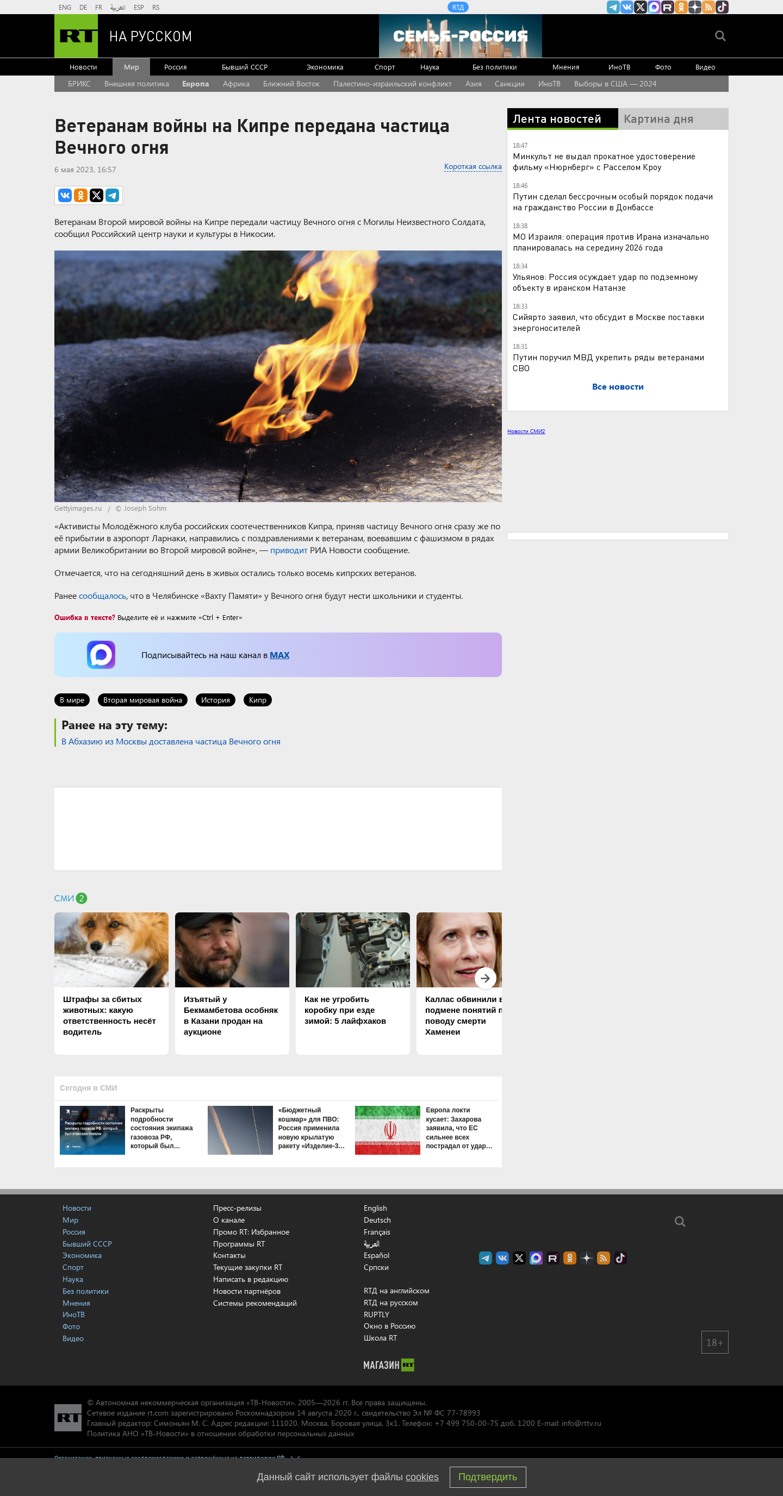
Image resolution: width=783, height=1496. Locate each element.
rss (708, 7)
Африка (236, 83)
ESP (139, 7)
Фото (663, 66)
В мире (72, 699)
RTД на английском (397, 1290)
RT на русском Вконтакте (626, 7)
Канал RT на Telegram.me (613, 7)
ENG (65, 7)
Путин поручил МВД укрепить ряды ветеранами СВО (608, 362)
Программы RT (239, 1243)
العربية (118, 7)
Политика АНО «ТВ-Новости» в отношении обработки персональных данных (220, 1433)
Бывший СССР (245, 66)
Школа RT (380, 1337)
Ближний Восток (291, 83)
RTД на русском (391, 1302)
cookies (422, 1477)
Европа (195, 83)
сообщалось (102, 595)
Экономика (325, 66)
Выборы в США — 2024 (615, 83)
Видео (705, 66)
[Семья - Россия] (460, 36)
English (375, 1208)
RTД (458, 7)
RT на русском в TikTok (722, 7)
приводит (289, 549)
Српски (376, 1267)
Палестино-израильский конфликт (392, 83)
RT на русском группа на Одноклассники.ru (681, 7)
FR (98, 7)
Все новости (618, 386)
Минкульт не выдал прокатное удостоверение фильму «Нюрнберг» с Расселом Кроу (604, 161)
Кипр (257, 699)
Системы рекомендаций (255, 1303)
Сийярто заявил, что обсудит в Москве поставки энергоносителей (608, 322)
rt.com (158, 1412)
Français (377, 1232)
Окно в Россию (389, 1325)
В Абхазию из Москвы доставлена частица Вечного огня (171, 741)
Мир (131, 66)
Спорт (385, 66)
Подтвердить (487, 1477)
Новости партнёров (247, 1291)
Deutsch (377, 1220)
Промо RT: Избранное (251, 1231)
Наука (429, 66)
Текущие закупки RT (247, 1267)
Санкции (510, 83)
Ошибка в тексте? (84, 617)
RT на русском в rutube (667, 7)
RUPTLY (376, 1314)
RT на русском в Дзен (694, 7)
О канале (229, 1220)
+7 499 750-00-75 (466, 1423)
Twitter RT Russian (640, 7)
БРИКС (79, 83)
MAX (279, 654)
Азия (473, 83)
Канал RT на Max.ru (654, 7)
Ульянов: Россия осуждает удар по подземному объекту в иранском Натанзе (605, 282)
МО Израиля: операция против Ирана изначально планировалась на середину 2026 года (611, 241)
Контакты (229, 1255)
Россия (175, 66)
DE (83, 7)
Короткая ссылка (473, 166)
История (215, 699)
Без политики (495, 66)
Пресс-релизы (237, 1208)
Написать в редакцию (250, 1279)
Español (376, 1255)
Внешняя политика (136, 83)
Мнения (566, 66)
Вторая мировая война (142, 699)
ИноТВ (619, 66)
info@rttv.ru (581, 1423)
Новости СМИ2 (526, 431)
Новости (83, 66)
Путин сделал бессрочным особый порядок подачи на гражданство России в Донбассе (613, 201)
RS (155, 7)
